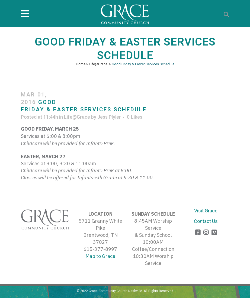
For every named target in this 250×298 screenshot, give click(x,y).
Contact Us (206, 221)
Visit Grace (205, 210)
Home (80, 64)
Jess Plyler (109, 117)
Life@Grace (98, 64)
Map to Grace (100, 256)
